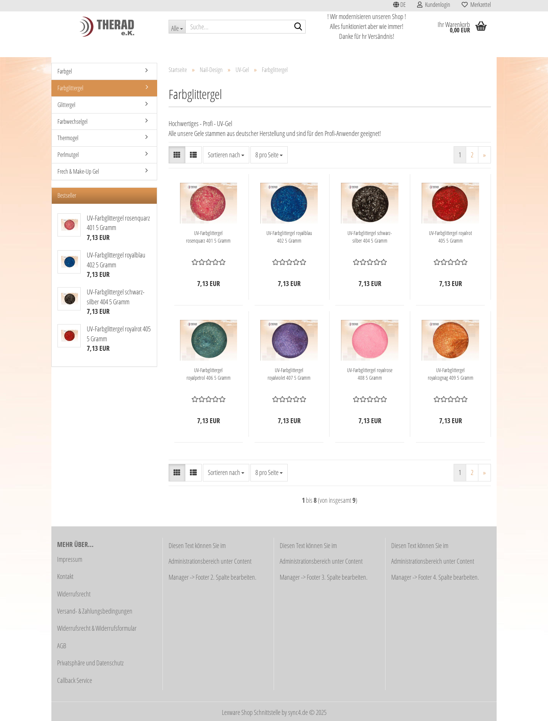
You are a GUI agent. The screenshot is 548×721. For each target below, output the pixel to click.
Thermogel (67, 138)
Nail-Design (428, 48)
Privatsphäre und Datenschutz (90, 662)
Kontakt (65, 576)
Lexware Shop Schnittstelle (251, 712)
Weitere (458, 48)
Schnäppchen (125, 48)
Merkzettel (476, 4)
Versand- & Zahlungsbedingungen (94, 610)
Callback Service (74, 680)
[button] (399, 5)
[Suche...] (177, 27)
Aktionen (91, 48)
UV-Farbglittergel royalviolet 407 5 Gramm (289, 373)
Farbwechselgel (72, 121)
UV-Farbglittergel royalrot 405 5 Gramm (450, 236)
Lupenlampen (391, 48)
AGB (61, 645)
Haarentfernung (242, 48)
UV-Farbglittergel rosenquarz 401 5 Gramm (208, 236)
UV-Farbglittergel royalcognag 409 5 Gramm (450, 373)
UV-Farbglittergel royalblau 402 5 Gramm (289, 236)
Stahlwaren (355, 48)
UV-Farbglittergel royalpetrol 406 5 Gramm (208, 373)
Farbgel (64, 71)
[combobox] (226, 155)
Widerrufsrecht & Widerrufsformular (97, 628)
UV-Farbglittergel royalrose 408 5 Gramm (369, 373)
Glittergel (66, 105)
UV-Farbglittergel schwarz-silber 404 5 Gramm (369, 236)
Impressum (69, 559)
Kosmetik (206, 48)
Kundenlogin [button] (433, 4)
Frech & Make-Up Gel (78, 171)
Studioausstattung (168, 48)
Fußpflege (278, 48)
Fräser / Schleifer (316, 48)
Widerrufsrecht (74, 593)
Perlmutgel (68, 154)
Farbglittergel (70, 88)
